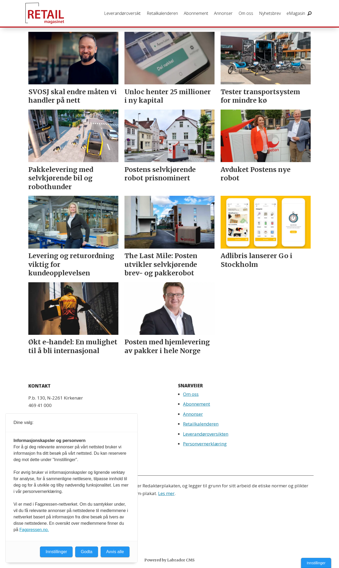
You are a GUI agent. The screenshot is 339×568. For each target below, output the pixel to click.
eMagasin (296, 13)
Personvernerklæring (205, 444)
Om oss (246, 13)
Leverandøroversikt (122, 13)
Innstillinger (316, 563)
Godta (86, 551)
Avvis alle (115, 551)
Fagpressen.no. (34, 529)
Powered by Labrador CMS (169, 560)
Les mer (166, 493)
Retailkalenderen (162, 13)
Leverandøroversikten (205, 434)
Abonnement (196, 13)
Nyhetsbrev (270, 13)
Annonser (223, 13)
